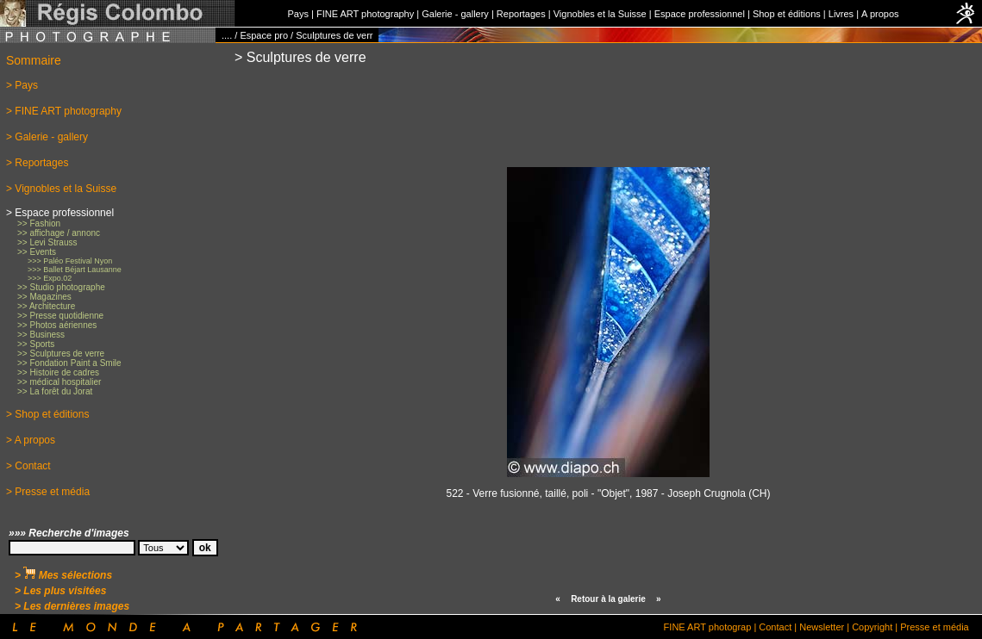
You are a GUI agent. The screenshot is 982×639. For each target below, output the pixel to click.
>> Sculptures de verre (60, 353)
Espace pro (264, 35)
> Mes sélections (63, 575)
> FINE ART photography (64, 111)
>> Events (36, 252)
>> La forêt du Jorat (54, 391)
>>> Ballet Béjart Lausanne (75, 269)
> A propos (30, 440)
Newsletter (821, 627)
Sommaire (33, 60)
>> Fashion (38, 223)
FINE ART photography (365, 14)
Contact (775, 627)
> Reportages (37, 163)
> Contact (28, 466)
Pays (297, 14)
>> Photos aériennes (57, 325)
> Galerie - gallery (47, 137)
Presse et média (934, 627)
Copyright (872, 627)
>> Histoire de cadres (58, 372)
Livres (841, 14)
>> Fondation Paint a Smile (69, 363)
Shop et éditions (787, 14)
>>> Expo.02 (50, 278)
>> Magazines (44, 296)
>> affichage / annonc (58, 233)
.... (227, 35)
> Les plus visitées (60, 591)
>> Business (41, 334)
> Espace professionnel (60, 213)
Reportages (521, 14)
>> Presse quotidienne (60, 315)
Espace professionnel (699, 14)
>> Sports (35, 344)
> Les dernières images (72, 606)
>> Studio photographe (61, 287)
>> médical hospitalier (59, 382)
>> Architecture (46, 306)
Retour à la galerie (608, 599)
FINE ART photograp (708, 627)
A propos (879, 14)
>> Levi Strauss (47, 242)
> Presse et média (48, 492)
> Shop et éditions (47, 414)
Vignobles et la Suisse (600, 14)
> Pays (22, 85)
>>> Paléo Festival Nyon (70, 261)
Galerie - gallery (455, 14)
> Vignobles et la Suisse (61, 189)
